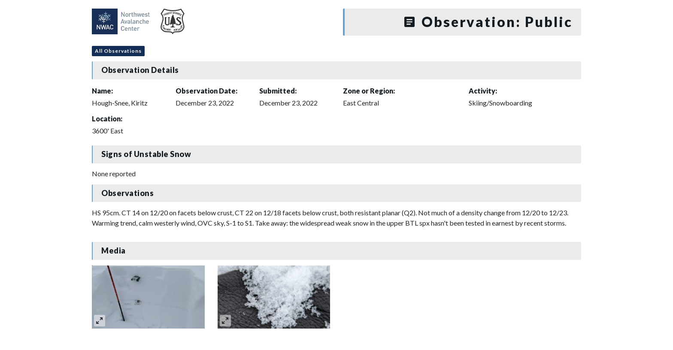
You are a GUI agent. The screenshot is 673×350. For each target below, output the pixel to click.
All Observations (118, 51)
